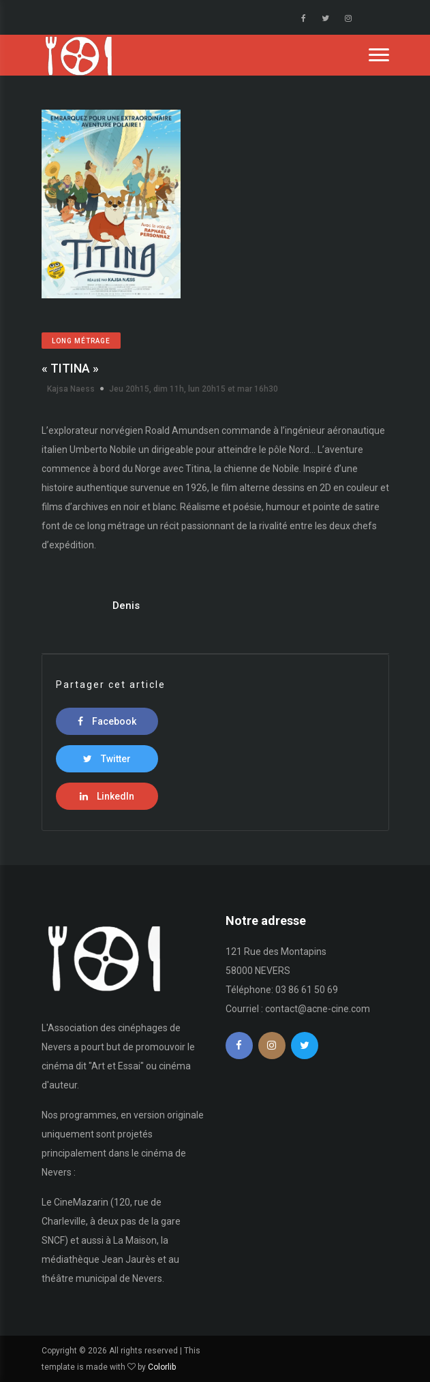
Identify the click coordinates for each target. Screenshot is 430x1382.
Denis (126, 605)
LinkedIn (107, 796)
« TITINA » (70, 368)
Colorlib (162, 1367)
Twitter (107, 758)
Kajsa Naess (71, 389)
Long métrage (81, 341)
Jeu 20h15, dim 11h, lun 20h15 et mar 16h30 (193, 389)
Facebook (107, 721)
